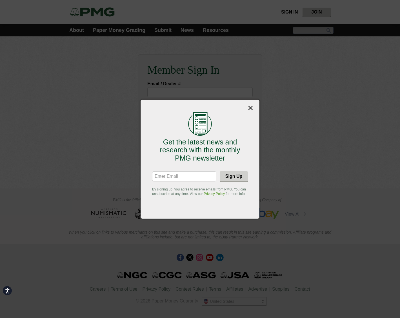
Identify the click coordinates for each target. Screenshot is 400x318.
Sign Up (233, 176)
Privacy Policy (214, 194)
